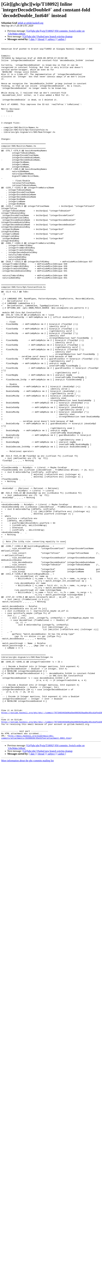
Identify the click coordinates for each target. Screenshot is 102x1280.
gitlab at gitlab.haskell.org (30, 23)
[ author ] (61, 39)
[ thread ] (41, 39)
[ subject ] (51, 39)
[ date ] (32, 39)
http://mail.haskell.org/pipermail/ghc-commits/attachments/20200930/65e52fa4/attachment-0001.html (36, 875)
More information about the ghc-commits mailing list (27, 899)
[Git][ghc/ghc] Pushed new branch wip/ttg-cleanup (47, 36)
